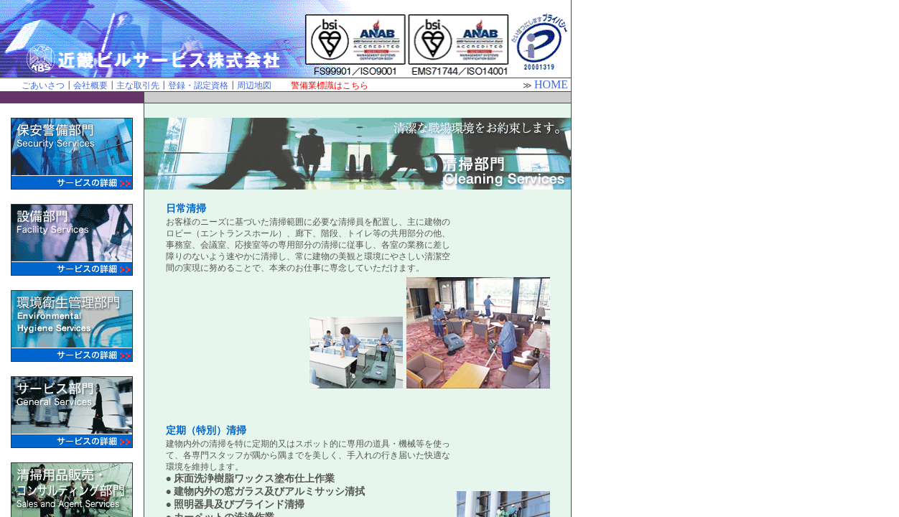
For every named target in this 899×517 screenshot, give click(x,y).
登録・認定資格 (198, 85)
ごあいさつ (43, 85)
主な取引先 (137, 85)
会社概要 (90, 85)
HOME (551, 84)
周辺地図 (254, 85)
